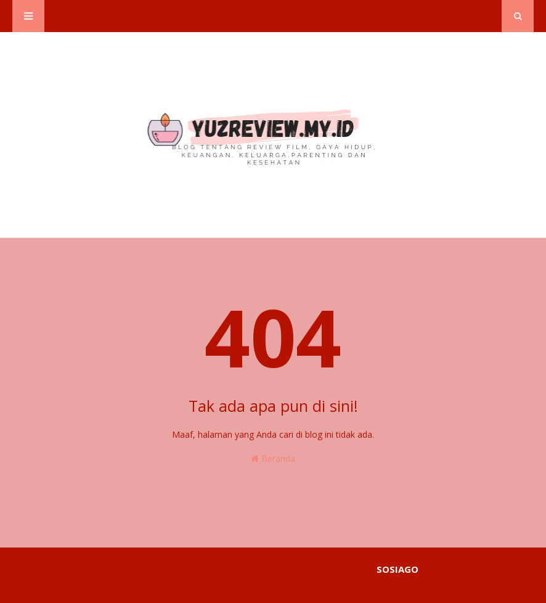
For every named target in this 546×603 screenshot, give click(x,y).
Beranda (273, 458)
